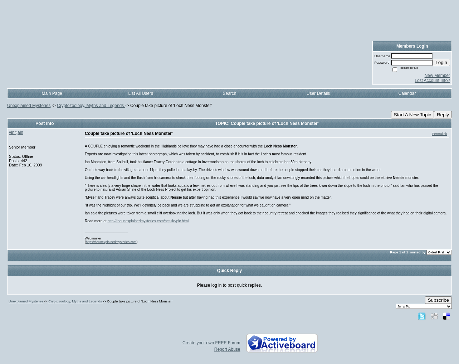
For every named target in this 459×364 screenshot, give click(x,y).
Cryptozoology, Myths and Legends (91, 105)
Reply (443, 114)
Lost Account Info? (432, 80)
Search (229, 93)
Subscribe (438, 300)
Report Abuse (227, 349)
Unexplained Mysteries (28, 105)
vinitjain (16, 132)
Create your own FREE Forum (211, 342)
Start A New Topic (412, 114)
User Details (318, 93)
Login (441, 62)
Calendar (407, 93)
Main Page (51, 93)
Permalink (439, 134)
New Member (437, 75)
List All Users (140, 93)
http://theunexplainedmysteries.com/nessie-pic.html (148, 221)
